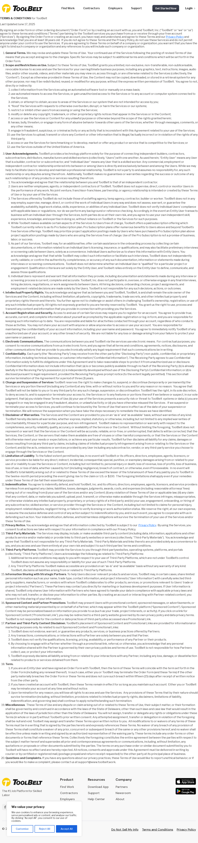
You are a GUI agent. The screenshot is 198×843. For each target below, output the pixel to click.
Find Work (68, 8)
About (120, 799)
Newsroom (123, 793)
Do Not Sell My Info (124, 830)
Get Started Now (165, 8)
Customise (22, 828)
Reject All (44, 828)
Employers (115, 8)
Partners (122, 787)
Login (189, 8)
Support (136, 8)
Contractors (91, 8)
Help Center (96, 799)
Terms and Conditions (157, 830)
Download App (98, 787)
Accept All (67, 828)
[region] (44, 818)
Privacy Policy (175, 36)
